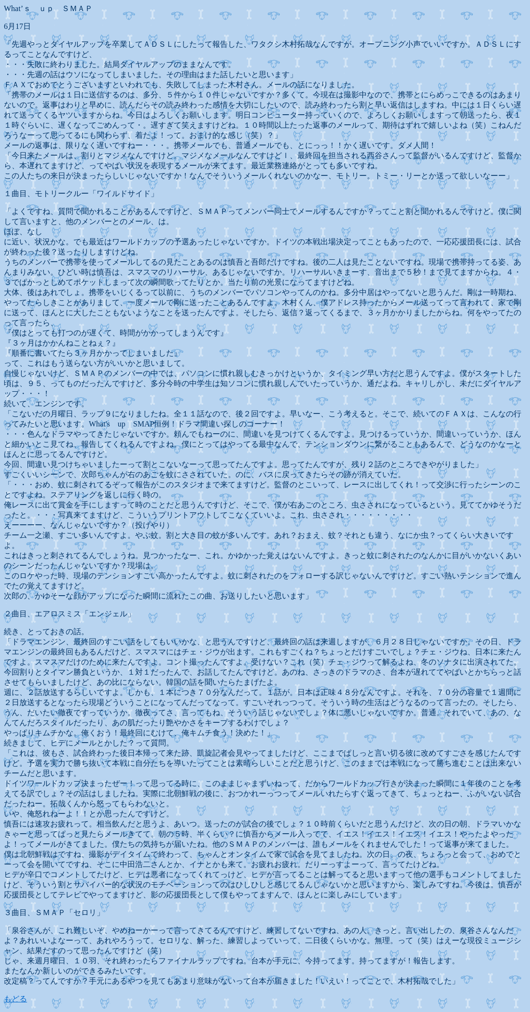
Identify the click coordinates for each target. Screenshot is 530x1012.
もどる (15, 999)
